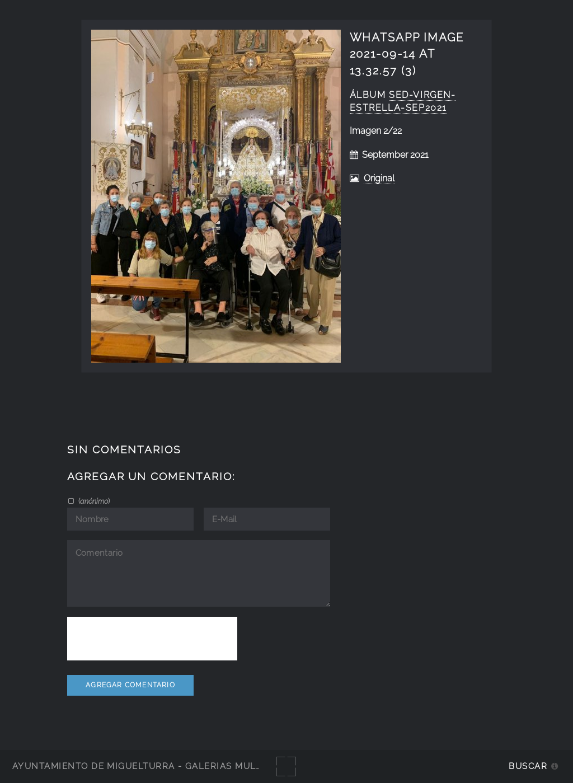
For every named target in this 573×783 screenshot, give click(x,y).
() (93, 500)
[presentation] (152, 638)
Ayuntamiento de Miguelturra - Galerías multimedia (153, 766)
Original (379, 178)
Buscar (528, 766)
